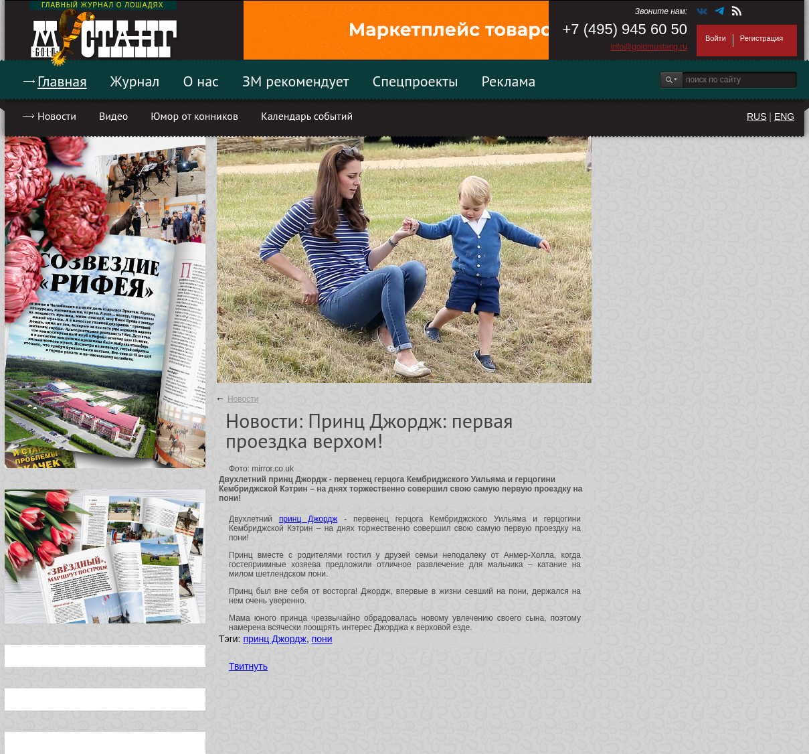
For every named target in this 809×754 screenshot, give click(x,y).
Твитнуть (248, 666)
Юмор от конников (194, 116)
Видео (113, 116)
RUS (757, 116)
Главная (62, 81)
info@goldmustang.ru (649, 47)
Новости (56, 116)
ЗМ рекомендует (295, 81)
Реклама (509, 81)
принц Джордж (308, 519)
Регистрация (761, 38)
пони (322, 638)
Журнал (135, 81)
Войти (715, 38)
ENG (784, 116)
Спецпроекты (415, 81)
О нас (201, 81)
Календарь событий (307, 116)
